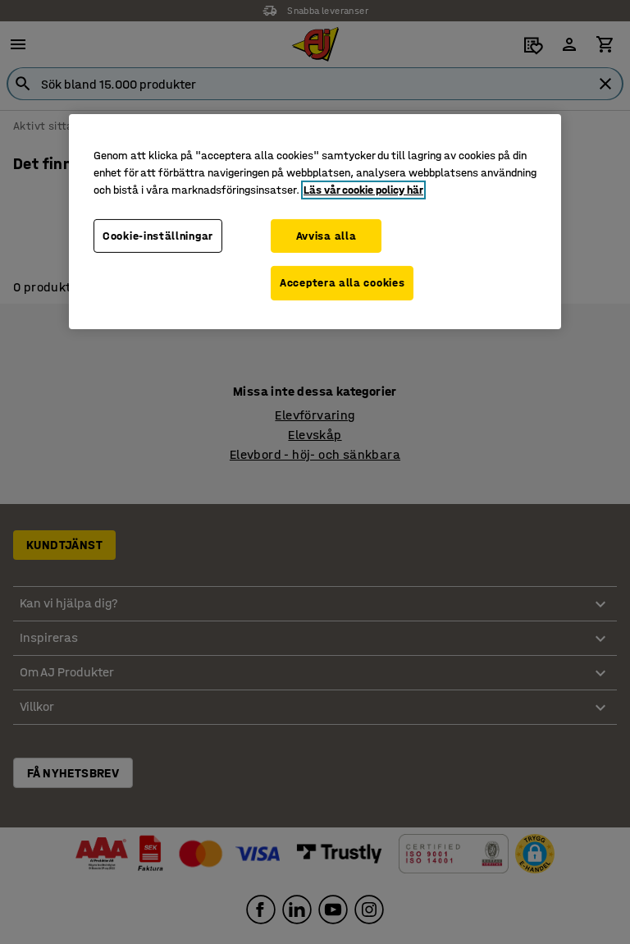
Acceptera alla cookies (342, 283)
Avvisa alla (326, 235)
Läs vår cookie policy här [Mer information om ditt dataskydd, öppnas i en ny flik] (363, 189)
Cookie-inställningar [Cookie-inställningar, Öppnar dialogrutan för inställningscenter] (158, 235)
